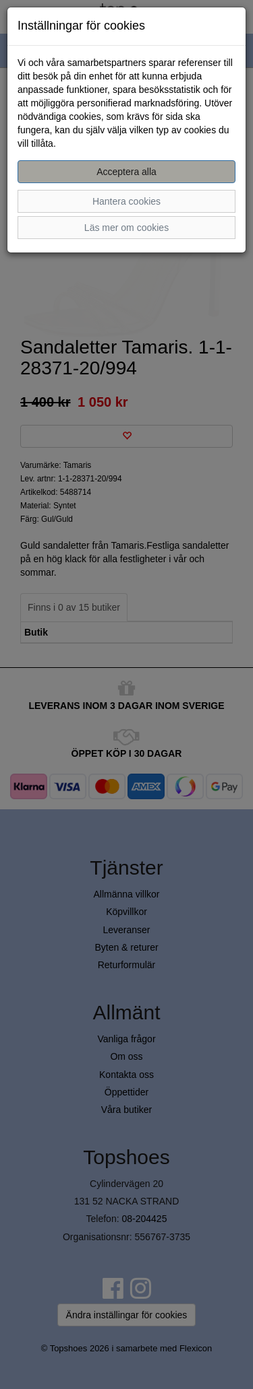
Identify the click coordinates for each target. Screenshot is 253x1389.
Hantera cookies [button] (126, 201)
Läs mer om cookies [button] (126, 227)
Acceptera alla (126, 171)
